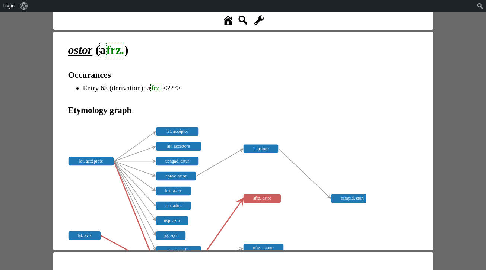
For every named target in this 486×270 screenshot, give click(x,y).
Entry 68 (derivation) (113, 88)
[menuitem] (24, 6)
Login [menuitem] (9, 6)
